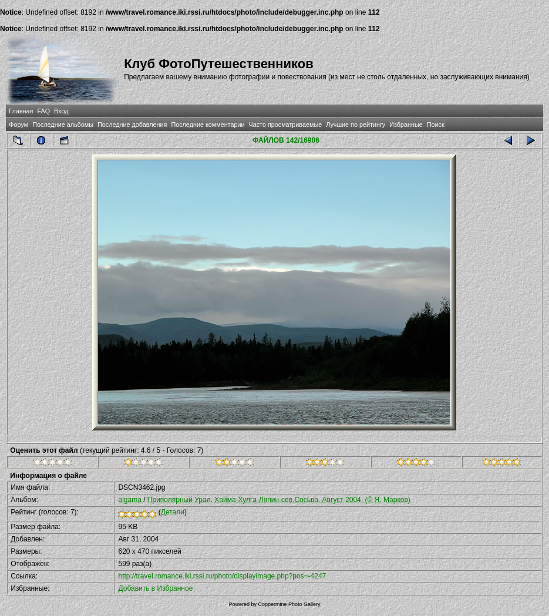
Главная (21, 111)
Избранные (405, 124)
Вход (61, 111)
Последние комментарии (207, 124)
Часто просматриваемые (285, 124)
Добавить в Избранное (155, 588)
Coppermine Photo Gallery (289, 604)
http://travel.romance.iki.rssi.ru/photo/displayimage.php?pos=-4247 (222, 576)
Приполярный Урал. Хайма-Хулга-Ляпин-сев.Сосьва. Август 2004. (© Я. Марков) (278, 500)
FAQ (43, 111)
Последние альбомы (62, 124)
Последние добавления (132, 124)
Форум (18, 124)
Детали (172, 512)
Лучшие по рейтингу (355, 124)
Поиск (435, 124)
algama (129, 500)
